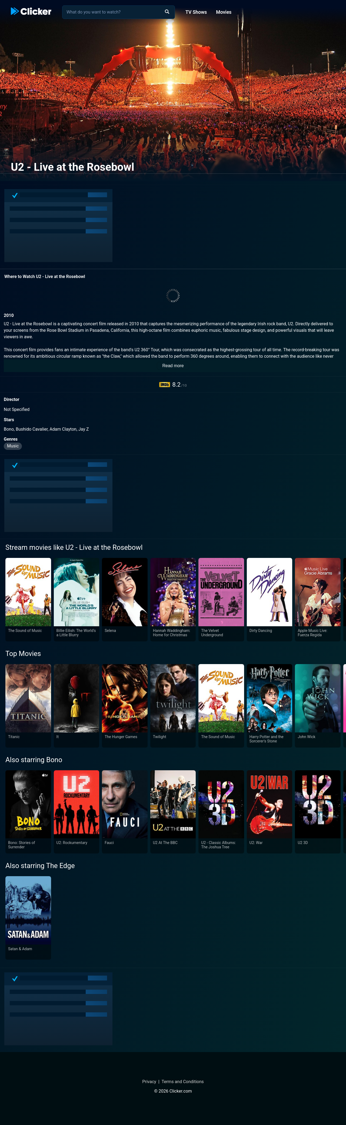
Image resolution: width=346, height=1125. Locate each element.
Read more (173, 365)
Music (13, 445)
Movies (223, 12)
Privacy (149, 1081)
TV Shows (196, 12)
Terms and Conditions (183, 1081)
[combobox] (118, 12)
